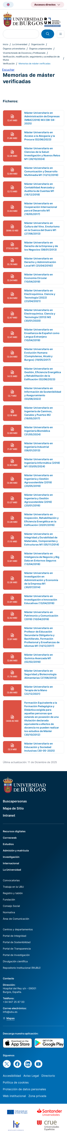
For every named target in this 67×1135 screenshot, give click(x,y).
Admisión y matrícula (16, 850)
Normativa (9, 912)
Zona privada (37, 1096)
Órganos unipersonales (40, 48)
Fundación (9, 899)
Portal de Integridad (14, 935)
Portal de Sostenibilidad (17, 942)
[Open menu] (60, 33)
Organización (37, 44)
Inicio (5, 44)
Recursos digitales (14, 831)
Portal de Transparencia (17, 948)
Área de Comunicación (16, 918)
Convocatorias (11, 880)
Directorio (48, 1075)
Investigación (11, 856)
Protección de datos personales (24, 1089)
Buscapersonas (15, 801)
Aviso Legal (31, 1075)
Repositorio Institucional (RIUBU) (22, 967)
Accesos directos (45, 4)
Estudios (8, 844)
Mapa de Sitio (13, 808)
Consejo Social (11, 905)
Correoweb (10, 837)
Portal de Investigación (16, 954)
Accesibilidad (12, 1075)
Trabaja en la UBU (13, 886)
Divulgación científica (15, 961)
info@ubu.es (10, 1011)
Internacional (11, 863)
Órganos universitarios (14, 48)
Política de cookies (16, 1082)
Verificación (9, 63)
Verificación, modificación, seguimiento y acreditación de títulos (31, 58)
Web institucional (14, 1096)
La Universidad (19, 44)
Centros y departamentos (18, 929)
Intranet (9, 815)
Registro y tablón (13, 893)
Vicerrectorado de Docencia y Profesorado (24, 53)
